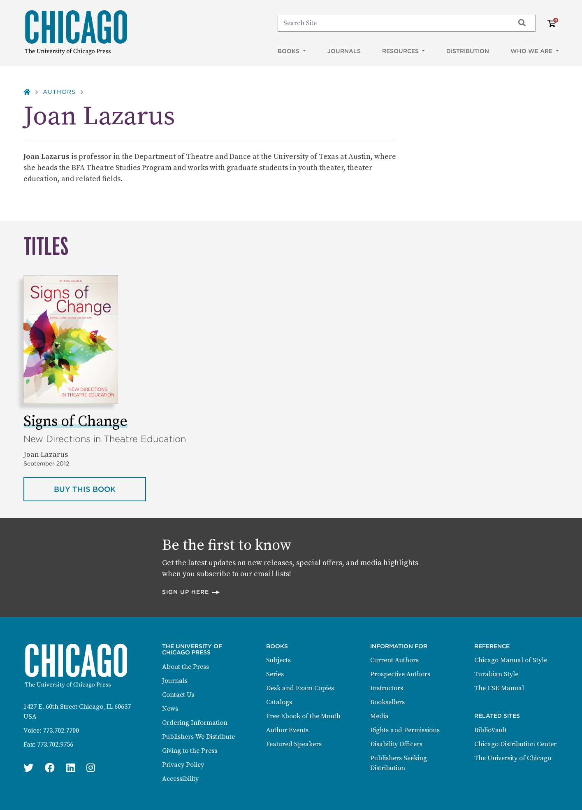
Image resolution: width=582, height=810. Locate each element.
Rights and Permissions (405, 730)
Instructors (386, 688)
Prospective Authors (400, 674)
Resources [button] (401, 51)
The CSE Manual (499, 688)
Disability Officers (396, 744)
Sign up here (191, 592)
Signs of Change (75, 421)
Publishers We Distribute (198, 737)
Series (275, 674)
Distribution (467, 51)
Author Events (287, 730)
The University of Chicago (512, 758)
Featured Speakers (294, 744)
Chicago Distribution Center (515, 744)
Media (379, 716)
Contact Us (178, 695)
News (170, 709)
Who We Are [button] (532, 51)
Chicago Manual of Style (510, 660)
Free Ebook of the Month (303, 716)
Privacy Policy (183, 765)
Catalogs (279, 702)
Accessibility (180, 779)
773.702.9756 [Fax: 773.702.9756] (55, 744)
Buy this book (100, 488)
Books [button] (289, 51)
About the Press (185, 667)
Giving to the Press (189, 751)
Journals (344, 51)
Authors (59, 91)
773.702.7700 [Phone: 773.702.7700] (61, 730)
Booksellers (387, 702)
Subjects (278, 660)
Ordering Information (194, 723)
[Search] (392, 23)
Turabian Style (496, 674)
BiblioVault (490, 730)
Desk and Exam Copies (300, 688)
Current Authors (394, 660)
